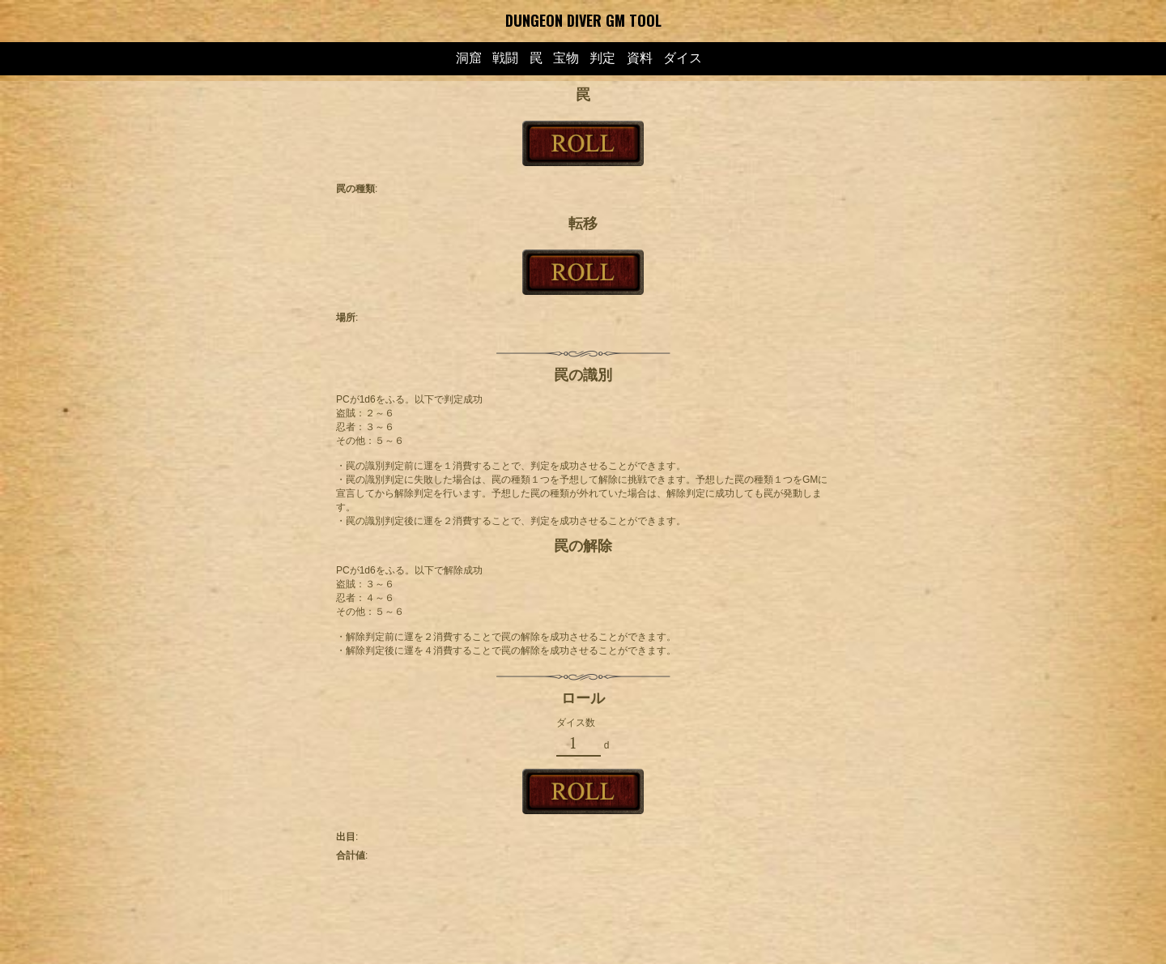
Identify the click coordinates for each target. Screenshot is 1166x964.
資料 (640, 58)
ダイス (682, 58)
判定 (602, 58)
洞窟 (469, 58)
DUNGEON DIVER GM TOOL (583, 20)
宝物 (566, 58)
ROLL (583, 143)
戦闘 (505, 58)
